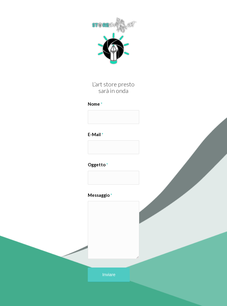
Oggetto (98, 164)
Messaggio (100, 195)
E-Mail (95, 134)
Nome (95, 104)
